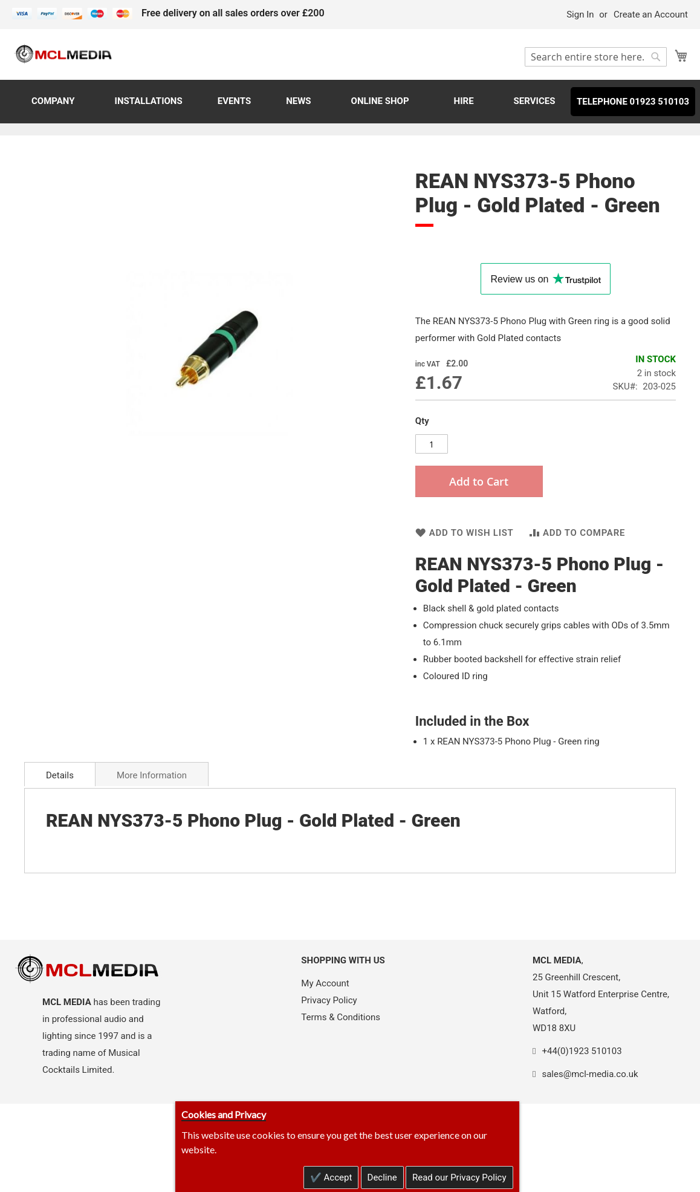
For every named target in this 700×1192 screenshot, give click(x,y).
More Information (152, 775)
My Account (325, 983)
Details (60, 775)
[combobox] (596, 57)
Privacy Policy (329, 1000)
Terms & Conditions (340, 1017)
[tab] (60, 774)
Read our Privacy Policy (459, 1177)
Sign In (580, 14)
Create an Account (651, 14)
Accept (337, 1177)
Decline (382, 1177)
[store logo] (63, 53)
